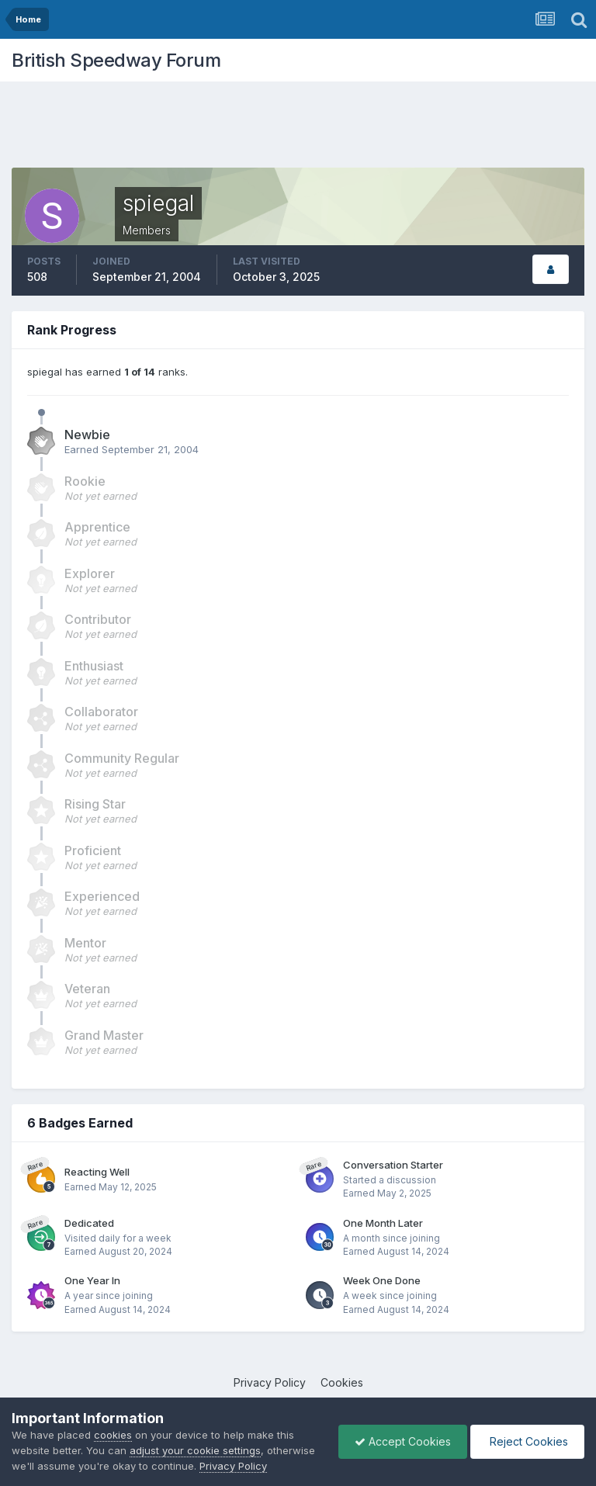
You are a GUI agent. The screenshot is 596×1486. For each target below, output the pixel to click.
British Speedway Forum (116, 60)
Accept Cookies (403, 1441)
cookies (113, 1435)
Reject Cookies (527, 1441)
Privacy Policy (270, 1382)
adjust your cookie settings (195, 1450)
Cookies (342, 1382)
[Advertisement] (298, 128)
